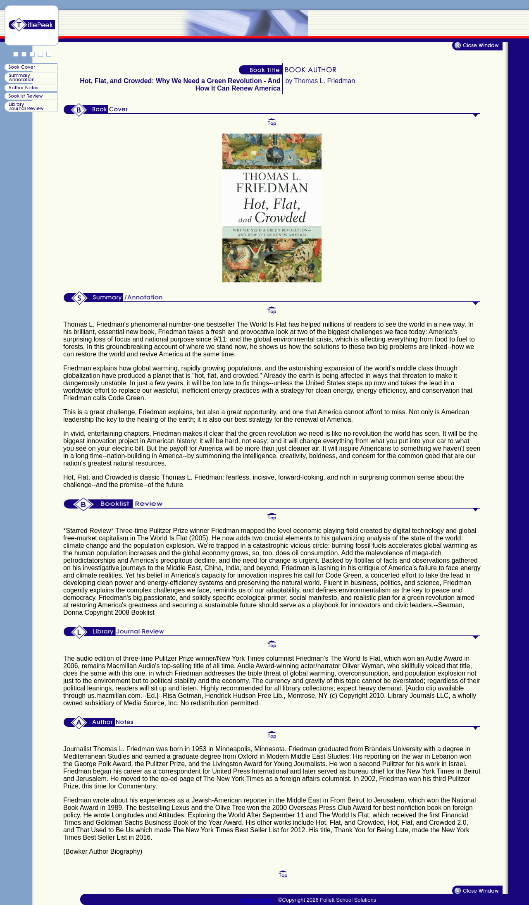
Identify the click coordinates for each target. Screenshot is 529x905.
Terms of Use (257, 900)
